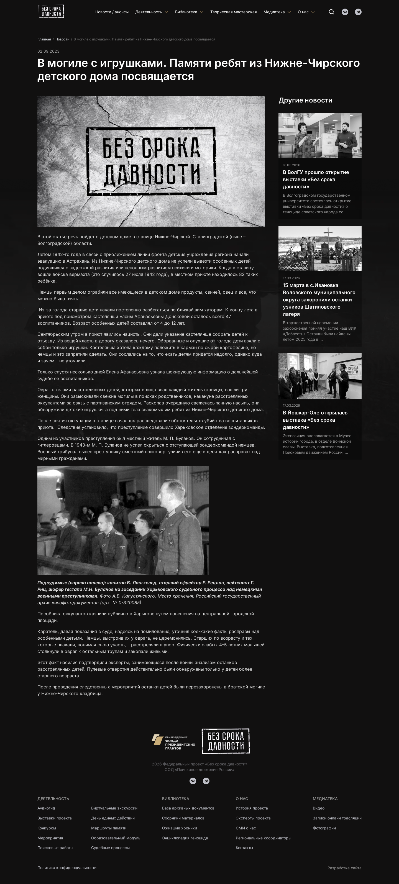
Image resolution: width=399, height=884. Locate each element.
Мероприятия (50, 838)
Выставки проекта (54, 818)
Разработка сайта (345, 867)
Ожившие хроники (179, 828)
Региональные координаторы (263, 838)
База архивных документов (188, 808)
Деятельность (151, 11)
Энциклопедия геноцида (185, 838)
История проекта (252, 808)
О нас (306, 11)
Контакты (245, 848)
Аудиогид (46, 808)
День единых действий (113, 818)
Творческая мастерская (233, 11)
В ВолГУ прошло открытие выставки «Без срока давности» (316, 179)
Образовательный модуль (116, 838)
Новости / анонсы (112, 11)
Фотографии (324, 828)
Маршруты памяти (109, 828)
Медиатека (277, 11)
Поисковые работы (55, 848)
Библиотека (189, 11)
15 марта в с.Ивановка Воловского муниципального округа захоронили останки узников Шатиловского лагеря (319, 299)
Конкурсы (46, 828)
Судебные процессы (110, 848)
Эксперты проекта (253, 818)
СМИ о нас (246, 828)
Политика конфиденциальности (67, 867)
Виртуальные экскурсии (114, 808)
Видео (318, 808)
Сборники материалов (183, 818)
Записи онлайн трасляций (337, 818)
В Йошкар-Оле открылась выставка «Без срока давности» (315, 420)
